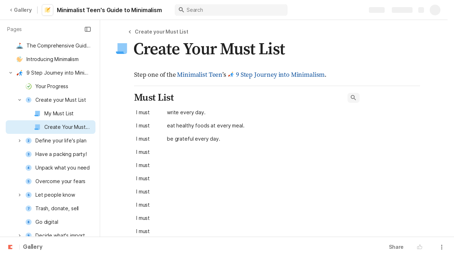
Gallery (21, 10)
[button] (88, 29)
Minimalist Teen (199, 74)
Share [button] (396, 247)
